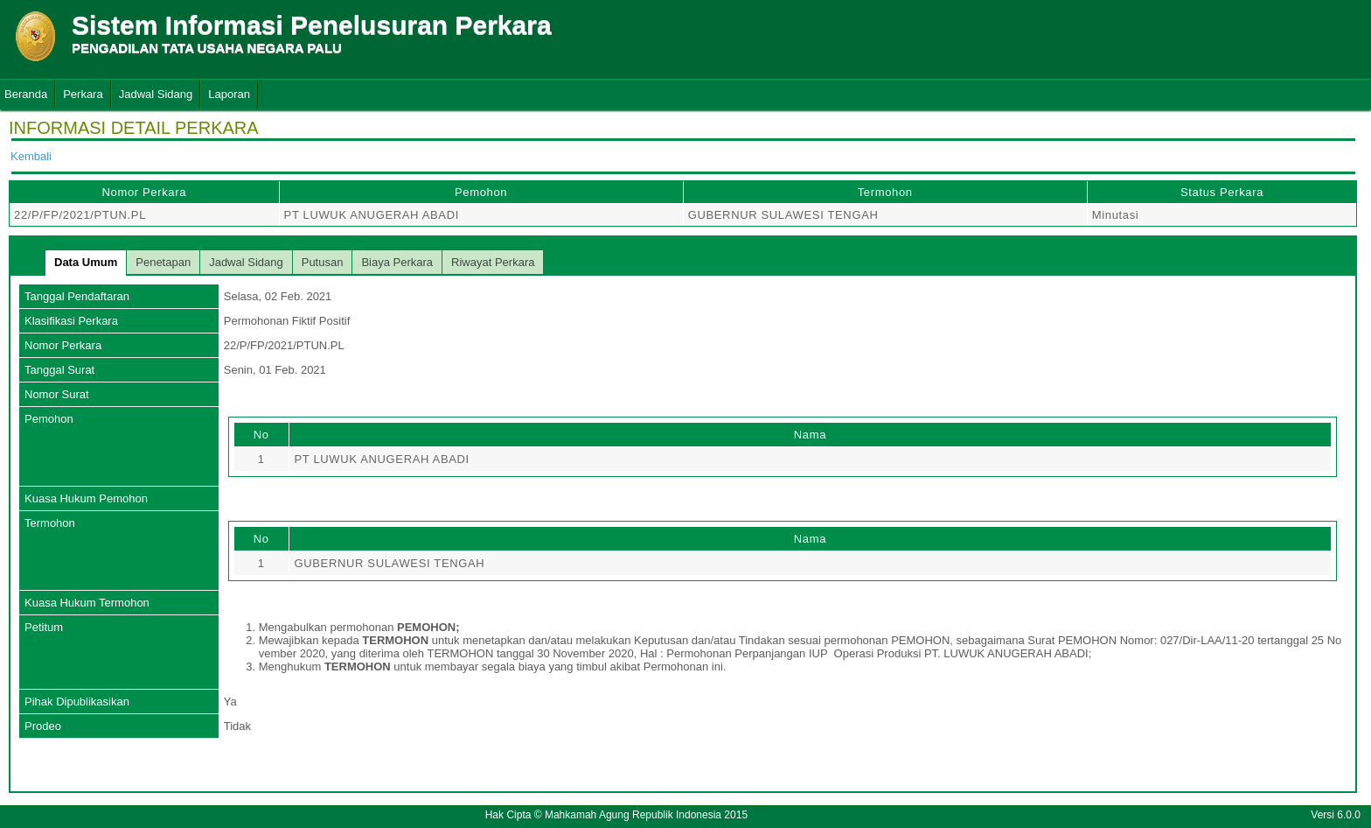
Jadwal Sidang (156, 94)
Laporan (229, 94)
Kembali (31, 156)
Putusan (323, 262)
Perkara (83, 94)
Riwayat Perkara (492, 262)
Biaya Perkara (397, 262)
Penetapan (163, 262)
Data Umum (85, 262)
